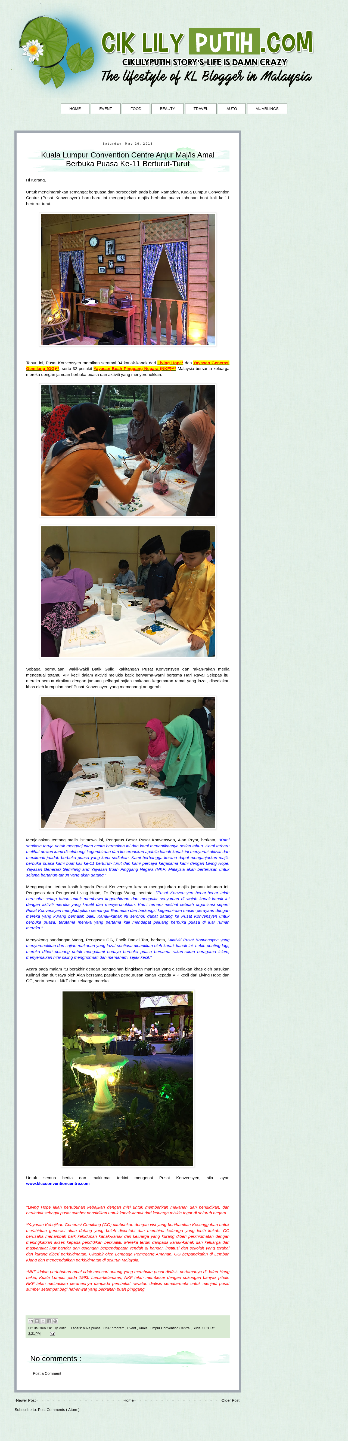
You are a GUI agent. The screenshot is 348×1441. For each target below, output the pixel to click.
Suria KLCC (202, 1328)
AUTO (231, 109)
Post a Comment (47, 1373)
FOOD (135, 109)
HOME (75, 109)
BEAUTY (167, 109)
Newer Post (26, 1400)
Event (132, 1328)
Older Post (231, 1400)
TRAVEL (201, 109)
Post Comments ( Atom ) (58, 1409)
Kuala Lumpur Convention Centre (165, 1328)
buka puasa (92, 1328)
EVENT (105, 109)
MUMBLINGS (267, 109)
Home (128, 1400)
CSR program (114, 1328)
